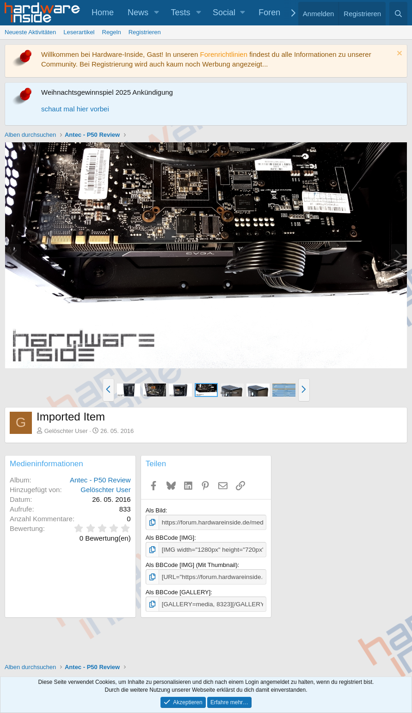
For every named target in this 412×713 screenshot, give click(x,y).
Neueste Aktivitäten (30, 32)
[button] (156, 12)
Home (103, 12)
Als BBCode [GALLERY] (178, 591)
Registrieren (145, 32)
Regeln (111, 32)
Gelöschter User (66, 430)
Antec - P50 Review (100, 480)
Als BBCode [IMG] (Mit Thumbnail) (192, 564)
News (138, 12)
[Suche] (398, 13)
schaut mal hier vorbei (75, 109)
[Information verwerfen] (398, 54)
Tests (181, 12)
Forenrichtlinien (223, 54)
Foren (269, 12)
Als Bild (156, 510)
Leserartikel (78, 32)
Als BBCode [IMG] (170, 537)
